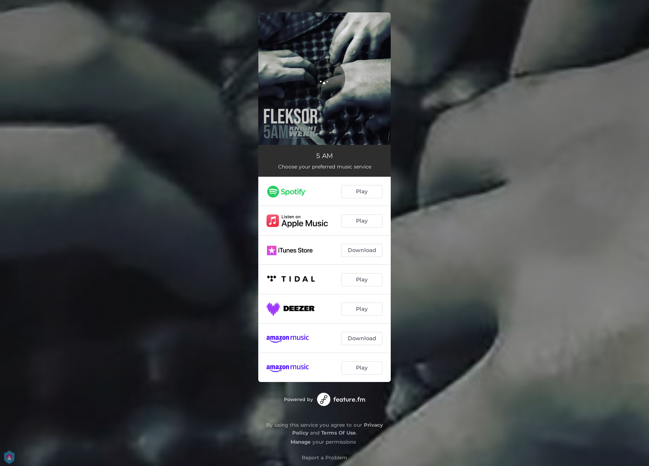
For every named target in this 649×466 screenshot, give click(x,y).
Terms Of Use (338, 433)
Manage (301, 442)
